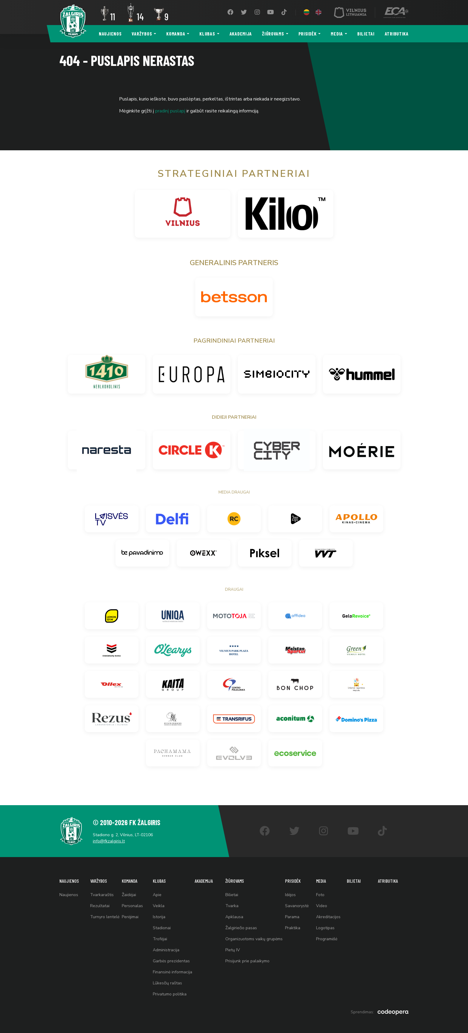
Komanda (175, 33)
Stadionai (162, 928)
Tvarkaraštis (102, 895)
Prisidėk (307, 33)
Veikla (158, 906)
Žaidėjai (129, 895)
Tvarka (231, 906)
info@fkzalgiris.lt (109, 841)
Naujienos (110, 33)
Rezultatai (100, 906)
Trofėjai (160, 939)
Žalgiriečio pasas (241, 928)
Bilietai (366, 33)
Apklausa (234, 917)
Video (321, 906)
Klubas (207, 33)
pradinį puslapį (170, 111)
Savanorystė (297, 906)
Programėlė (326, 939)
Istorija (159, 917)
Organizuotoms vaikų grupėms (254, 939)
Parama (292, 917)
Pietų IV (232, 950)
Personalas (132, 906)
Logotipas (325, 928)
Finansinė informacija (172, 972)
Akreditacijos (328, 917)
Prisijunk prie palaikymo (247, 961)
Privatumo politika (170, 994)
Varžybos (142, 33)
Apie (157, 895)
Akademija (241, 33)
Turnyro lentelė (104, 917)
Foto (320, 895)
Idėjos (290, 895)
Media (337, 33)
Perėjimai (130, 917)
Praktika (292, 928)
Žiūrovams (273, 33)
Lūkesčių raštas (167, 983)
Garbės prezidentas (171, 961)
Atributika (397, 33)
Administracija (166, 950)
